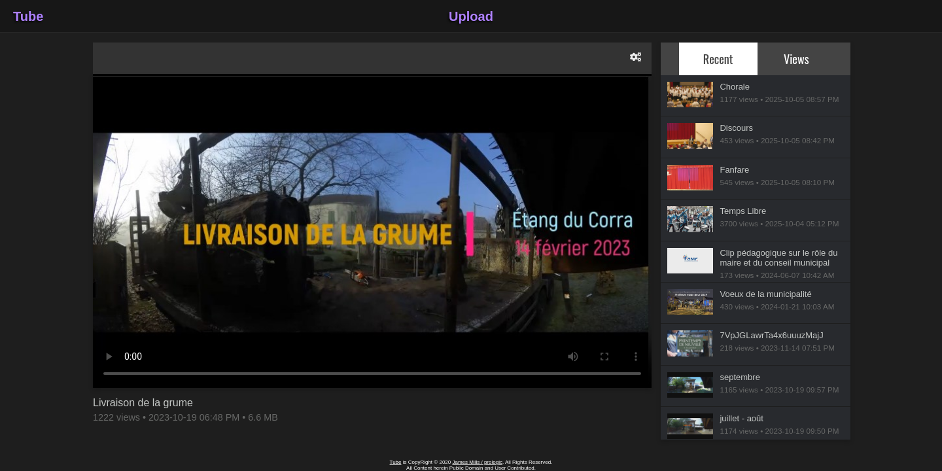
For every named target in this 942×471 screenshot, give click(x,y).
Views (796, 58)
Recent (718, 58)
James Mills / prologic (477, 462)
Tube (28, 16)
